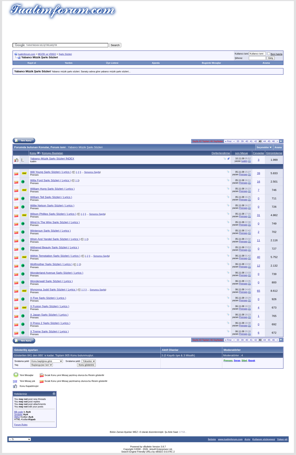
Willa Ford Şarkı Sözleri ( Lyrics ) (50, 180)
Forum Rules (20, 424)
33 (238, 141)
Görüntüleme (274, 153)
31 (258, 215)
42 (255, 141)
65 (258, 290)
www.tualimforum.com (230, 439)
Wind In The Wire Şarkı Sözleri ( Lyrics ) (55, 222)
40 (247, 141)
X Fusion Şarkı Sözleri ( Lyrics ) (49, 306)
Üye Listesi (112, 63)
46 (273, 141)
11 (258, 240)
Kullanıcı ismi (241, 53)
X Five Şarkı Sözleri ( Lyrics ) (48, 297)
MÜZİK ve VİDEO (47, 54)
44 (264, 141)
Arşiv (247, 439)
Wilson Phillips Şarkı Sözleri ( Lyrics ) (53, 213)
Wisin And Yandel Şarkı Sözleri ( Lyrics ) (55, 239)
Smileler (18, 414)
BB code (18, 412)
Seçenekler (263, 147)
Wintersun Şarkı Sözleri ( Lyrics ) (50, 230)
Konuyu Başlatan (52, 153)
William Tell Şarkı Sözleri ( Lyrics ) (51, 197)
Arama (266, 63)
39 (242, 141)
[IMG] (17, 417)
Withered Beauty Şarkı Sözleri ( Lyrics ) (54, 247)
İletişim (212, 439)
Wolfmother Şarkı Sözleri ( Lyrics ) (51, 264)
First (228, 141)
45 (269, 141)
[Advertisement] (148, 30)
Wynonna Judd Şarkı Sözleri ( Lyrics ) (53, 289)
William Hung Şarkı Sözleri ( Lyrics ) (52, 188)
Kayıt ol (32, 63)
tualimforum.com (26, 54)
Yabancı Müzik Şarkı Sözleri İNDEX (52, 158)
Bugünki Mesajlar (211, 63)
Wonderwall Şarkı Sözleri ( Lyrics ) (51, 281)
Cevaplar (258, 153)
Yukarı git (282, 439)
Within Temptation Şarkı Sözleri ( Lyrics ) (55, 255)
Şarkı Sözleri (65, 54)
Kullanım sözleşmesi (263, 439)
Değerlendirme (221, 153)
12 (258, 265)
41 (251, 141)
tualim (33, 161)
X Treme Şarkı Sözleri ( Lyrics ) (49, 331)
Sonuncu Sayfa (92, 172)
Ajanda (156, 63)
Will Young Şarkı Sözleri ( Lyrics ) (50, 172)
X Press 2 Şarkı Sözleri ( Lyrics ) (50, 323)
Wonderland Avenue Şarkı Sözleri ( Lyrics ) (56, 272)
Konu (33, 153)
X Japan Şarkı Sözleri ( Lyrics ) (49, 314)
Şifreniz (239, 58)
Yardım (68, 63)
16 (258, 181)
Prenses (34, 175)
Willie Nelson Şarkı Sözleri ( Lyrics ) (52, 205)
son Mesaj (241, 153)
